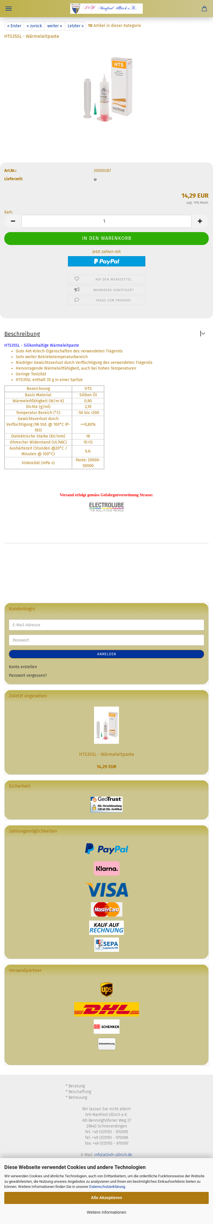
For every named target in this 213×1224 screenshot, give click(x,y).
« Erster (14, 25)
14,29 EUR (106, 766)
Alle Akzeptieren (106, 1197)
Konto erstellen (23, 666)
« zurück (34, 25)
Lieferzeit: (13, 178)
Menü (8, 8)
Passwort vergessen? (28, 675)
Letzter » (76, 25)
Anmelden (106, 654)
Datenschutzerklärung (107, 1186)
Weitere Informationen (106, 1212)
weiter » (54, 25)
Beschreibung (22, 333)
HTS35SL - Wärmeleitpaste (106, 754)
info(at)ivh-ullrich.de (113, 1154)
